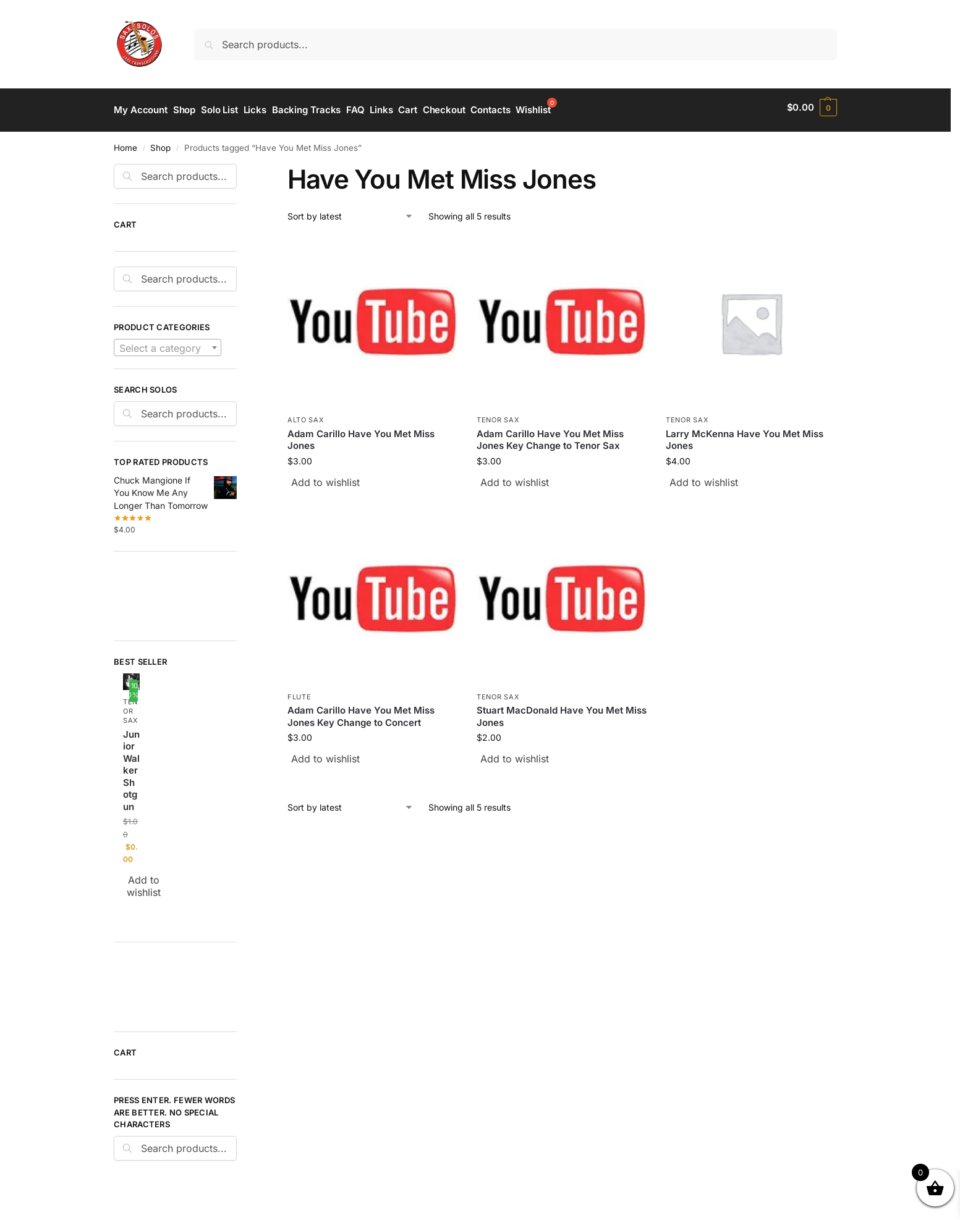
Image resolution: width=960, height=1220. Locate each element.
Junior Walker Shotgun (131, 765)
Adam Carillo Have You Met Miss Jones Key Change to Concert (361, 711)
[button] (812, 107)
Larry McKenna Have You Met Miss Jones (744, 434)
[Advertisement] (169, 588)
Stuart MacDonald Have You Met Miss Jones (562, 711)
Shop (160, 142)
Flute (299, 691)
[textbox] (167, 342)
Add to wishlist (325, 477)
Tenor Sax (498, 415)
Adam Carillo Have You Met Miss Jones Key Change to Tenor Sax (550, 434)
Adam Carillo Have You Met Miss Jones (361, 434)
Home (125, 142)
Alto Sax (306, 415)
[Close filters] (240, 166)
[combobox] (167, 342)
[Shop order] (350, 211)
